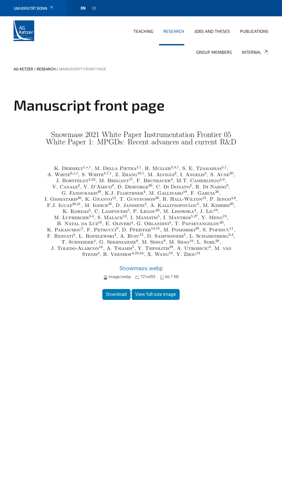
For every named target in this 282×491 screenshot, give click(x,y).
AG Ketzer (23, 69)
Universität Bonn (33, 8)
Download (116, 294)
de (94, 8)
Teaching (143, 31)
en (83, 8)
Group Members (214, 52)
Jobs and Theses (212, 31)
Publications (254, 31)
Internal (255, 52)
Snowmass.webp (141, 268)
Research (173, 31)
